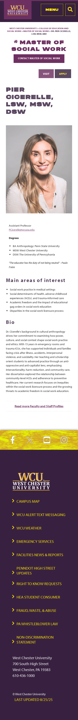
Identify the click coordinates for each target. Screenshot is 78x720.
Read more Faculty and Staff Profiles (39, 406)
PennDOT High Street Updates (36, 570)
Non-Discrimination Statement (35, 639)
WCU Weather (29, 527)
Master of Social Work (36, 31)
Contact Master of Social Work (39, 58)
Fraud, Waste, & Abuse (36, 610)
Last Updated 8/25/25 (34, 699)
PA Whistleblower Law (37, 623)
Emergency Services (35, 541)
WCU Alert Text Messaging (41, 514)
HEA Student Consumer (38, 597)
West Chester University (23, 28)
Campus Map (28, 501)
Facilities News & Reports (40, 554)
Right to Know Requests (39, 583)
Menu (52, 9)
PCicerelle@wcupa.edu (22, 229)
